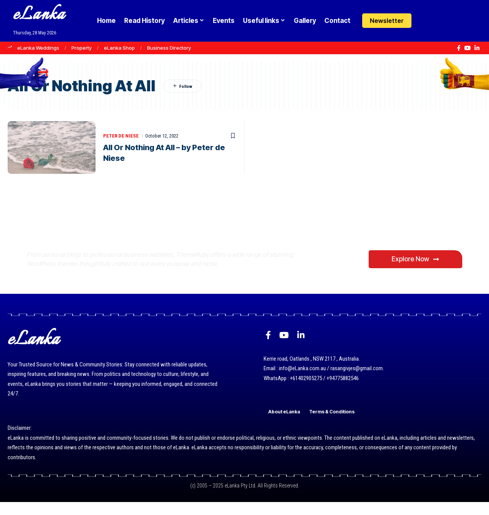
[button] (440, 21)
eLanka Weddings (38, 48)
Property (81, 48)
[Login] (425, 21)
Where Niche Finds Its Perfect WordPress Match (154, 228)
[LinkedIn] (477, 48)
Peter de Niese (121, 136)
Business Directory (169, 48)
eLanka (39, 15)
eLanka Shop (119, 48)
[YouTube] (467, 48)
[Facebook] (458, 48)
